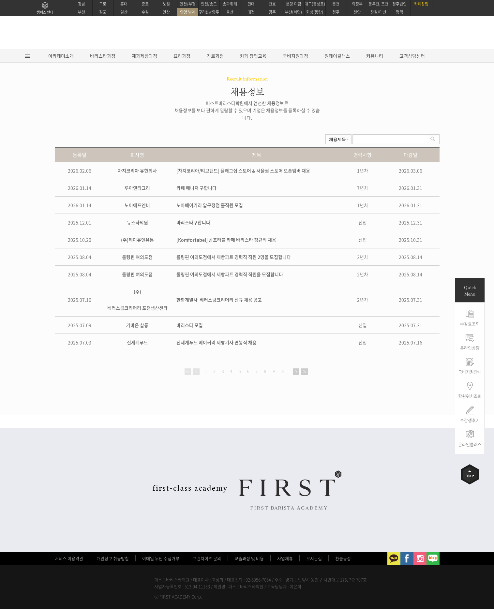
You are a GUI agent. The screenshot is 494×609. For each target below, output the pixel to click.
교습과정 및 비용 (249, 558)
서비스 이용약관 (69, 558)
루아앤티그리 (137, 188)
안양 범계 (187, 12)
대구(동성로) (315, 4)
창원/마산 (378, 12)
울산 (229, 12)
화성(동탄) (314, 12)
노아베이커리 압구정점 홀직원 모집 (209, 205)
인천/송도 (209, 4)
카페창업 (421, 4)
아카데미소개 (61, 55)
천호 (272, 4)
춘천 (335, 4)
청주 (335, 12)
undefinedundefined (338, 139)
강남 (81, 4)
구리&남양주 (209, 12)
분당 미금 (293, 4)
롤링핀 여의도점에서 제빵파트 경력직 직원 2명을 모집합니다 (233, 257)
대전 (251, 12)
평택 (399, 12)
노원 (166, 4)
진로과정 (215, 55)
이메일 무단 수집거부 (160, 558)
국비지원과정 (295, 55)
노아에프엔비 (137, 205)
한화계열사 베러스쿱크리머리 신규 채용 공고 (219, 299)
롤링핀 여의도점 (137, 257)
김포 (102, 12)
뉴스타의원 (137, 222)
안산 (166, 12)
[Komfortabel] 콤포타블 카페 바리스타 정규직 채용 (226, 239)
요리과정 (181, 55)
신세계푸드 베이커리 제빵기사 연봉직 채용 (216, 342)
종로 (145, 4)
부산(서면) (293, 12)
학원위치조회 (470, 396)
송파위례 (230, 4)
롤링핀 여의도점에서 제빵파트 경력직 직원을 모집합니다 (229, 274)
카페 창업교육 (253, 55)
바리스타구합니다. (194, 222)
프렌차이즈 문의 (207, 558)
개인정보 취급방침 (113, 558)
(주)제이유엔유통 (137, 239)
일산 (123, 12)
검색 (432, 139)
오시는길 (314, 558)
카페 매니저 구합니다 (196, 188)
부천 (81, 12)
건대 (251, 4)
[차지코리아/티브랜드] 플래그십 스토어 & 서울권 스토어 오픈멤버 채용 (243, 170)
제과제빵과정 (144, 55)
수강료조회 (470, 323)
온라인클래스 (470, 444)
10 (283, 371)
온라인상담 (470, 348)
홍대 (123, 4)
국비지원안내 (470, 372)
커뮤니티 (374, 55)
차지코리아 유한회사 (137, 170)
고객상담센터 (412, 55)
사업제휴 (285, 558)
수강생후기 (470, 420)
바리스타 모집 (189, 325)
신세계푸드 (137, 342)
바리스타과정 (102, 55)
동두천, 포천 (378, 4)
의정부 (357, 4)
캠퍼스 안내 (45, 12)
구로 (102, 4)
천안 (357, 12)
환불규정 (343, 558)
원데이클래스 (337, 55)
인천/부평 (188, 4)
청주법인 (399, 4)
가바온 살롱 (137, 325)
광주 (272, 12)
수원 (145, 12)
